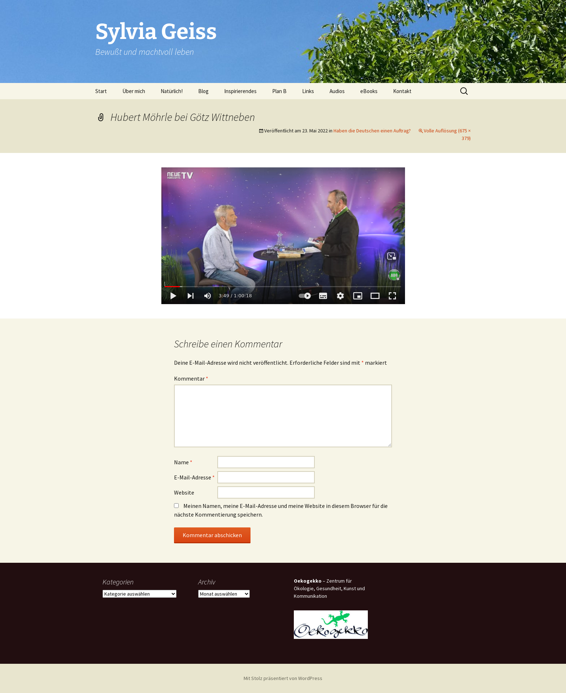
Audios (337, 91)
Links (308, 91)
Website (184, 492)
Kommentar (191, 378)
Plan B (279, 91)
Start (101, 91)
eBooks (369, 91)
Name (183, 462)
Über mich (133, 91)
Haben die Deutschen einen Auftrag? (372, 130)
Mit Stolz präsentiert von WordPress (283, 678)
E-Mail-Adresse (194, 477)
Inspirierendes (240, 91)
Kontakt (402, 91)
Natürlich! (172, 91)
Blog (203, 91)
